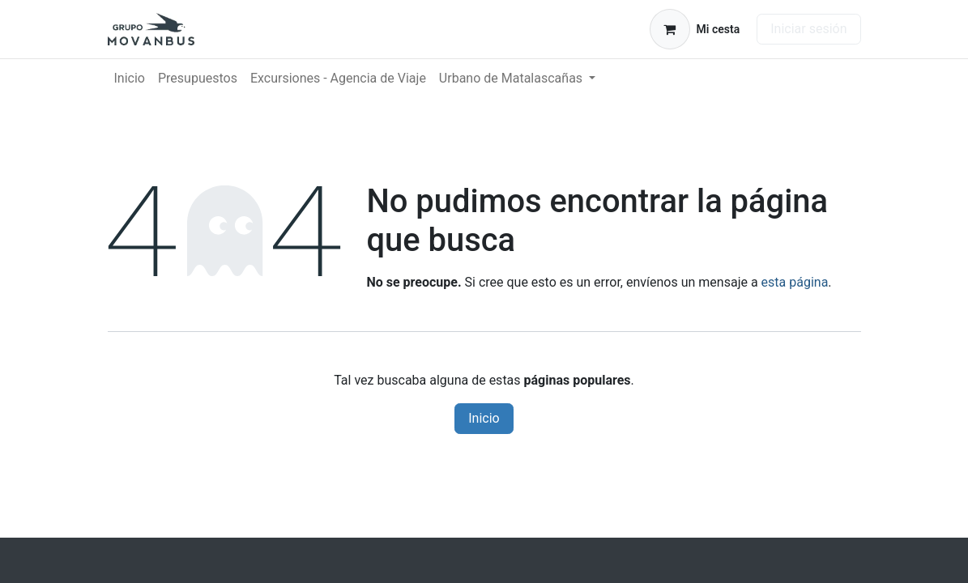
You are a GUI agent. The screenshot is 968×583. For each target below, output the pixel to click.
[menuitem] (129, 78)
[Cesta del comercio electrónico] (695, 29)
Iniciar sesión (808, 28)
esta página (795, 282)
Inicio (483, 418)
